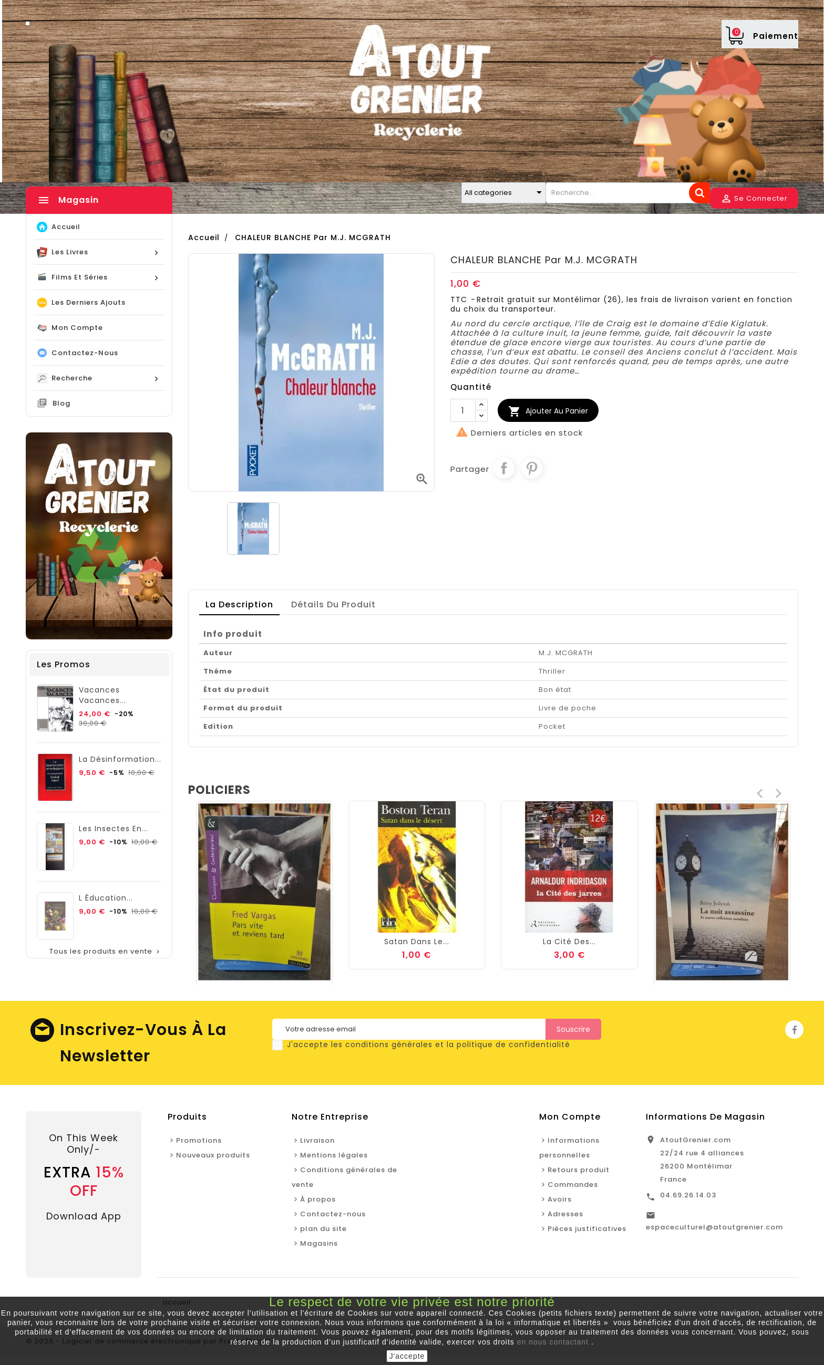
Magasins (319, 1243)
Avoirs (560, 1199)
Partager (503, 468)
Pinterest (531, 468)
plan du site (323, 1229)
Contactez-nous (333, 1214)
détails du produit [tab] (333, 604)
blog (61, 403)
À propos (318, 1199)
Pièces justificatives (587, 1229)
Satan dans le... (569, 941)
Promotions (199, 1140)
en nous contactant (553, 1342)
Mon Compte (570, 1117)
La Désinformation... (120, 759)
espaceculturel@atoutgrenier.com (714, 1227)
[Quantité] (463, 410)
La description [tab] (239, 604)
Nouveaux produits (213, 1155)
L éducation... (106, 898)
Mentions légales (334, 1155)
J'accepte (407, 1356)
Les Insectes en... (113, 828)
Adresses (565, 1214)
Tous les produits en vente (105, 951)
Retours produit (579, 1170)
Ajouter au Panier (548, 411)
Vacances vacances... (102, 695)
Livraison (317, 1140)
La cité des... (721, 941)
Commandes (573, 1185)
